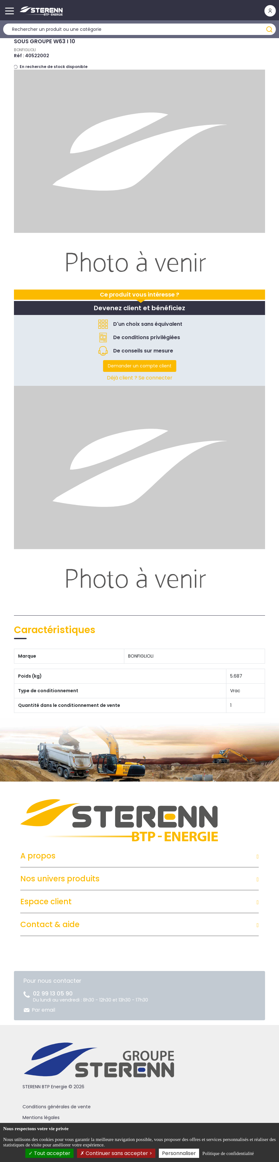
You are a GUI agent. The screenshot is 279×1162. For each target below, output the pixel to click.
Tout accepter (49, 1153)
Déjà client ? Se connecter (139, 377)
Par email (43, 1010)
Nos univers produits (60, 878)
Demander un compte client (140, 366)
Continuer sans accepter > (116, 1153)
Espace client (46, 901)
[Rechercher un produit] (139, 29)
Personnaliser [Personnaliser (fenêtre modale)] (179, 1153)
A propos (37, 856)
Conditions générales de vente (57, 1107)
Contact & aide (50, 924)
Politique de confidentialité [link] (228, 1153)
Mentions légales (41, 1117)
